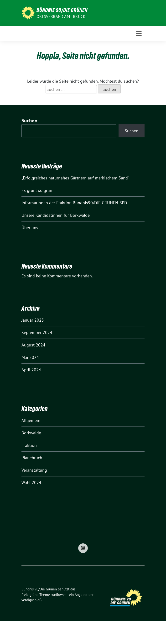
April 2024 (31, 370)
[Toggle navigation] (139, 34)
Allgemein (30, 420)
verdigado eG (31, 600)
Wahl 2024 (31, 482)
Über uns (29, 227)
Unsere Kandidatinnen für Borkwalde (55, 215)
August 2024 (33, 345)
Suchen (29, 120)
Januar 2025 (32, 320)
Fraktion (29, 445)
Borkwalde (31, 433)
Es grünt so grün (36, 190)
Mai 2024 (30, 357)
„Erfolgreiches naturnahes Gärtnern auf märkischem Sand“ (75, 178)
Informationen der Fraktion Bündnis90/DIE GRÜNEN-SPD (74, 202)
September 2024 (36, 332)
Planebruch (31, 457)
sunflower (58, 594)
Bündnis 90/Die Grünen (62, 10)
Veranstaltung (34, 470)
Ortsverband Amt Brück (60, 16)
